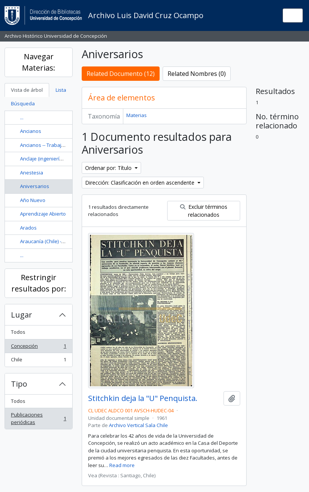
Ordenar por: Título (109, 167)
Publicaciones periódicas (38, 418)
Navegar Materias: (38, 62)
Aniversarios (34, 186)
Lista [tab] (61, 89)
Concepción (38, 347)
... (21, 117)
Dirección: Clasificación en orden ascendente (140, 182)
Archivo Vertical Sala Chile (138, 425)
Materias (136, 115)
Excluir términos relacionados (203, 210)
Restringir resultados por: (38, 283)
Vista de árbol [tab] (27, 89)
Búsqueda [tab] (23, 103)
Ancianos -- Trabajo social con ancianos (65, 145)
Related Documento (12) (121, 73)
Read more (122, 465)
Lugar (21, 315)
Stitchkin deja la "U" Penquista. (142, 398)
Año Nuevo (32, 200)
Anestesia (31, 172)
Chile (38, 361)
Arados (28, 227)
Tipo (19, 384)
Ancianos (30, 131)
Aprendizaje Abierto (43, 213)
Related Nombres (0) (197, 73)
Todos (18, 332)
